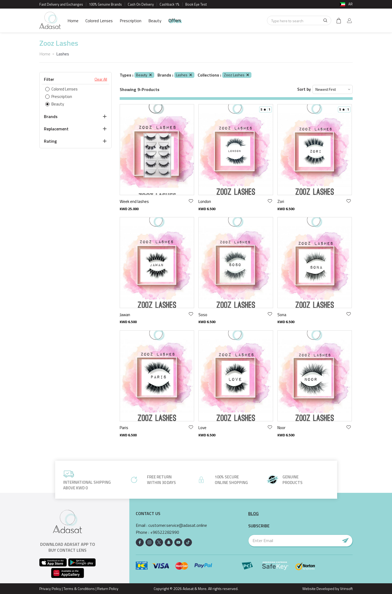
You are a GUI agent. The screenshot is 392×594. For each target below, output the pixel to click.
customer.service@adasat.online (177, 525)
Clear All (101, 79)
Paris (124, 427)
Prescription (130, 20)
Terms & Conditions (79, 588)
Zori (280, 201)
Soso (202, 314)
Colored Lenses (99, 20)
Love (202, 427)
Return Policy (107, 588)
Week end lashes (134, 201)
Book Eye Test (196, 4)
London (204, 201)
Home (72, 20)
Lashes (184, 75)
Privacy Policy (50, 588)
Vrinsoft (346, 588)
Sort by (304, 89)
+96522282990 (164, 532)
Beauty (154, 20)
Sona (281, 314)
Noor (281, 427)
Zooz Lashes (237, 75)
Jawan (125, 314)
